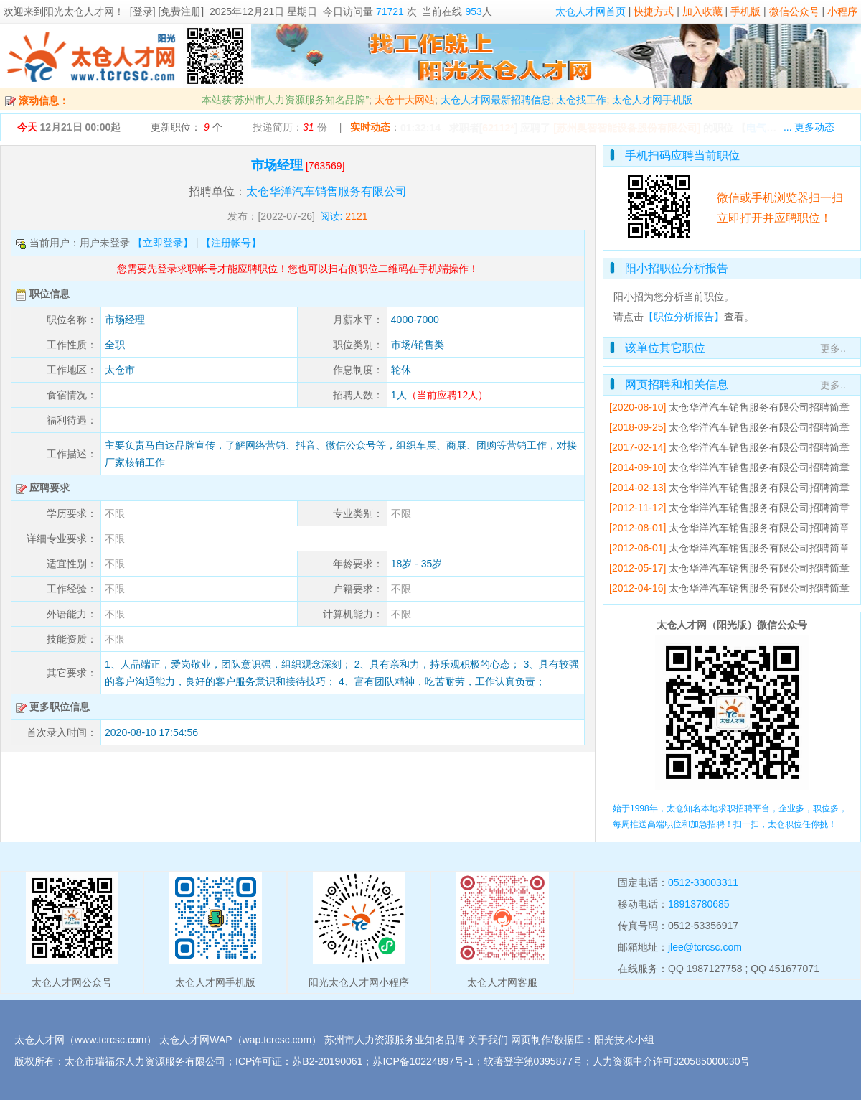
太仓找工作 (581, 100)
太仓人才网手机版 (652, 100)
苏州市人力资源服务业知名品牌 (394, 1039)
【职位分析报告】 (684, 316)
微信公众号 (794, 11)
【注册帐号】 (231, 242)
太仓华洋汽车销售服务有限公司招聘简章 (759, 407)
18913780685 (699, 904)
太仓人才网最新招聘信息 (496, 100)
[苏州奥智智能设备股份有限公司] (626, 128)
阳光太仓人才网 (79, 11)
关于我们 (488, 1039)
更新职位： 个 (186, 127)
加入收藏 (702, 11)
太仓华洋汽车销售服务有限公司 (326, 191)
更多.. (833, 348)
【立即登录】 (163, 242)
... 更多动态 (809, 127)
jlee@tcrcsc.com (705, 947)
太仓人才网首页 (590, 11)
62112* (498, 128)
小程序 (842, 11)
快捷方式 (654, 11)
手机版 (745, 11)
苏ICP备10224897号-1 (422, 1061)
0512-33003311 (703, 882)
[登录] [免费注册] (167, 11)
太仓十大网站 (405, 100)
